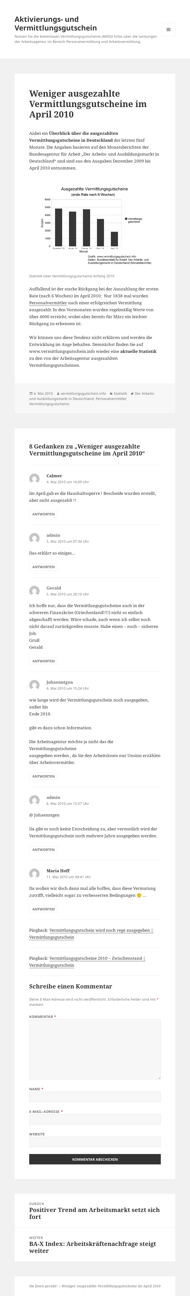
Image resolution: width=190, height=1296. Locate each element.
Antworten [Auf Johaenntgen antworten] (43, 776)
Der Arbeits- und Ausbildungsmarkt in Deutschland (92, 396)
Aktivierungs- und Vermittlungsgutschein (56, 23)
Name (36, 1089)
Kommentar (42, 1016)
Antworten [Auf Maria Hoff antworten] (43, 909)
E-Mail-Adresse (46, 1111)
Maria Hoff (58, 870)
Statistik (120, 393)
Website (37, 1134)
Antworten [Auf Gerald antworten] (43, 661)
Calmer (54, 476)
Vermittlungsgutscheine (49, 403)
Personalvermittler (48, 303)
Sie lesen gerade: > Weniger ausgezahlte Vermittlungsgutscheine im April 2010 (95, 1286)
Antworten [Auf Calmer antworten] (43, 514)
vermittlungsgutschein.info (83, 393)
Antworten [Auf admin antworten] (43, 566)
